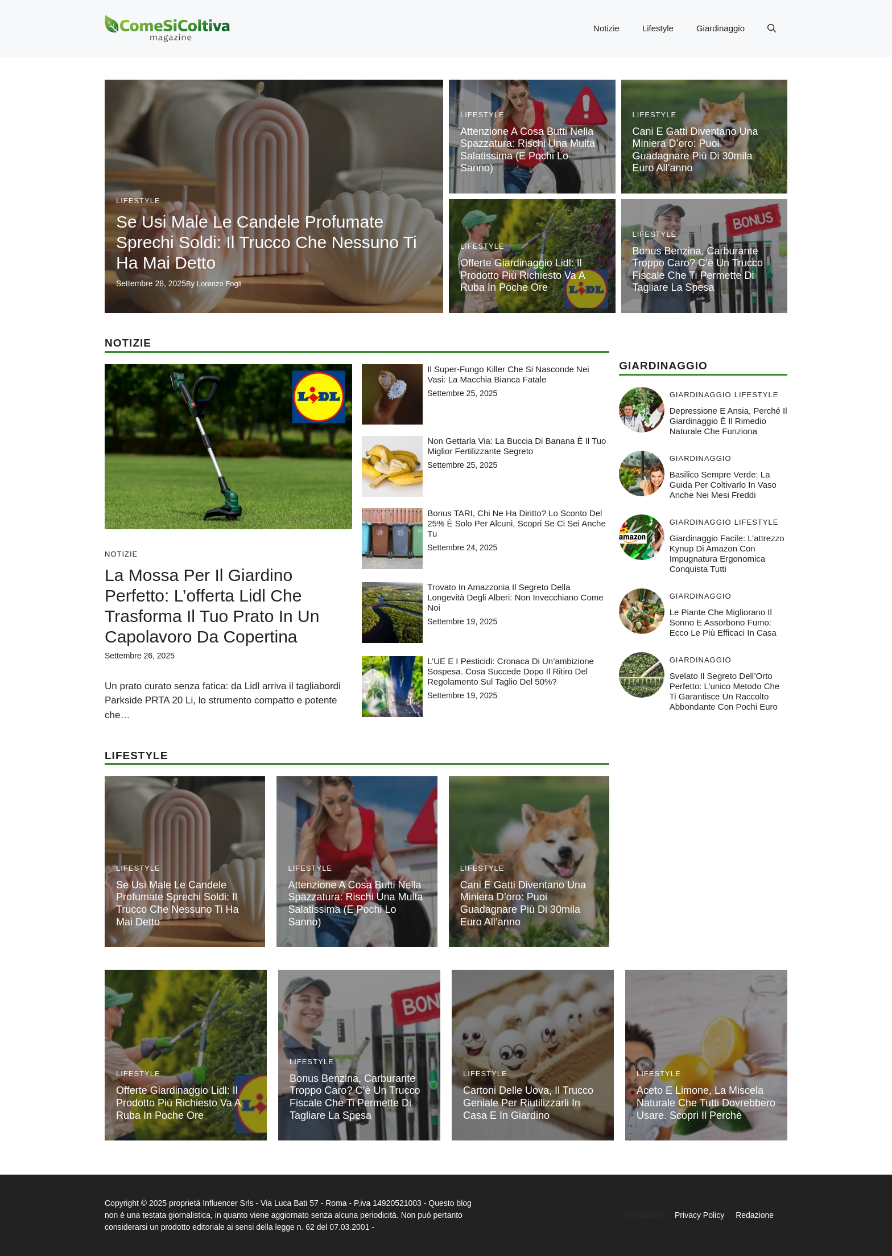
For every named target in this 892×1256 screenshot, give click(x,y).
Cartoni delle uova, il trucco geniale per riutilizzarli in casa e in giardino (528, 1103)
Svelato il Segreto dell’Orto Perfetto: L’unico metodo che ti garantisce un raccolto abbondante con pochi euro (724, 691)
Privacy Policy (699, 1215)
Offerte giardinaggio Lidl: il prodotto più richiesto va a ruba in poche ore (522, 275)
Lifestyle (658, 28)
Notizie (606, 28)
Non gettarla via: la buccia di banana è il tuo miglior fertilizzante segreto (516, 446)
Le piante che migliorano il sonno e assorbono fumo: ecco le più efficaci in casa (723, 622)
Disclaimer (644, 1215)
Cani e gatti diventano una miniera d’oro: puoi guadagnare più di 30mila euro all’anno (695, 150)
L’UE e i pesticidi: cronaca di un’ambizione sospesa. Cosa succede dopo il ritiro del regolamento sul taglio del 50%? (510, 671)
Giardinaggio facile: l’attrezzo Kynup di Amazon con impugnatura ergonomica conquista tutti (727, 553)
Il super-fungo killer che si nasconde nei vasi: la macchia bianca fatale (508, 374)
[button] (771, 28)
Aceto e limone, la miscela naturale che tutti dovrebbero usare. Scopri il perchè (706, 1103)
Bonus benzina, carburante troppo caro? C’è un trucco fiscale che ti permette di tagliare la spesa (698, 269)
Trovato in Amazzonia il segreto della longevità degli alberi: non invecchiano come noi (515, 597)
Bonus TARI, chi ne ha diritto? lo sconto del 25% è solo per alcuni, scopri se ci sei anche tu (516, 523)
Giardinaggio (720, 28)
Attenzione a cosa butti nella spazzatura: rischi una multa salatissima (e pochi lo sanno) (527, 150)
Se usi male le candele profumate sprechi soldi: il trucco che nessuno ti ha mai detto (266, 242)
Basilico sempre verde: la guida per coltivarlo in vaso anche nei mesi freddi (723, 485)
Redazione (755, 1215)
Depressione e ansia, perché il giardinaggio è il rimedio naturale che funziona (728, 421)
